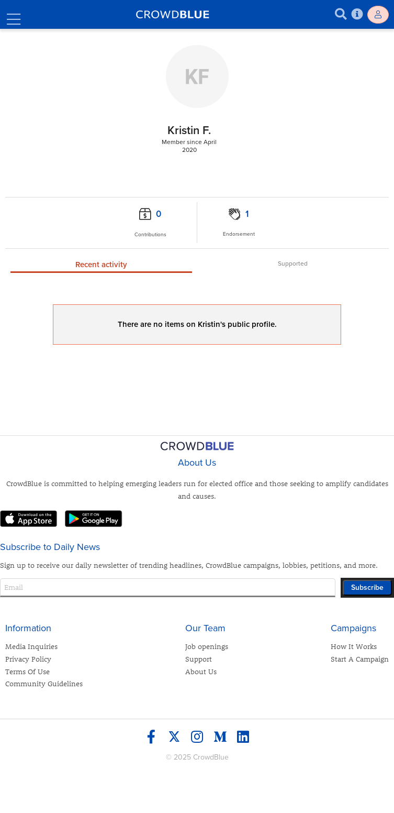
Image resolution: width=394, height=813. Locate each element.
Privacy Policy (28, 659)
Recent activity (101, 264)
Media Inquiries (31, 646)
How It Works (354, 646)
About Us (201, 671)
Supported (293, 263)
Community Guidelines (44, 683)
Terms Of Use (27, 671)
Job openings (206, 646)
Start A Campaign (360, 659)
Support (198, 659)
